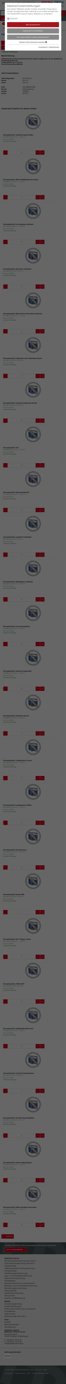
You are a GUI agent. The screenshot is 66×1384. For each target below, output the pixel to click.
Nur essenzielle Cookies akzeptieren (33, 37)
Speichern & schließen (33, 31)
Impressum (43, 47)
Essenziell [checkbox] (13, 18)
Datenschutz (54, 47)
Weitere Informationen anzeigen (33, 42)
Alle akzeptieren (33, 25)
